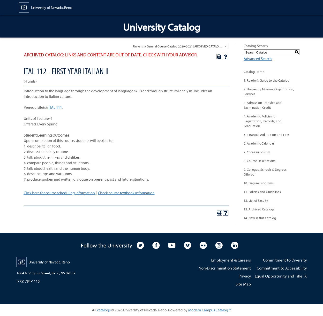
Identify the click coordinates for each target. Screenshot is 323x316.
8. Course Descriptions (260, 161)
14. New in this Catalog (260, 218)
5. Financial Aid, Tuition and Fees (267, 134)
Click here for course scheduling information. (60, 192)
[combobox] (180, 46)
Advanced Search (258, 58)
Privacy (245, 275)
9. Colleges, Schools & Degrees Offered (265, 172)
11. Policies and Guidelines (262, 192)
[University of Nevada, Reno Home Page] (45, 7)
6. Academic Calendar (259, 143)
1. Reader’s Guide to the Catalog (266, 80)
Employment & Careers (231, 259)
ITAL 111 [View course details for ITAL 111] (55, 107)
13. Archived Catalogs (259, 209)
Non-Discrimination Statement (225, 267)
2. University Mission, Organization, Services (269, 91)
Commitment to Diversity (285, 259)
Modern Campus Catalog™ (209, 310)
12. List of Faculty (256, 200)
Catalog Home (254, 71)
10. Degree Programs (259, 183)
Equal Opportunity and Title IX (281, 275)
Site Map (243, 283)
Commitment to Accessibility (282, 267)
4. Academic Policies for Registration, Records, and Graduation (262, 121)
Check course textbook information (126, 192)
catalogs (104, 310)
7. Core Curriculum (257, 152)
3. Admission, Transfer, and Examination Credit (263, 105)
